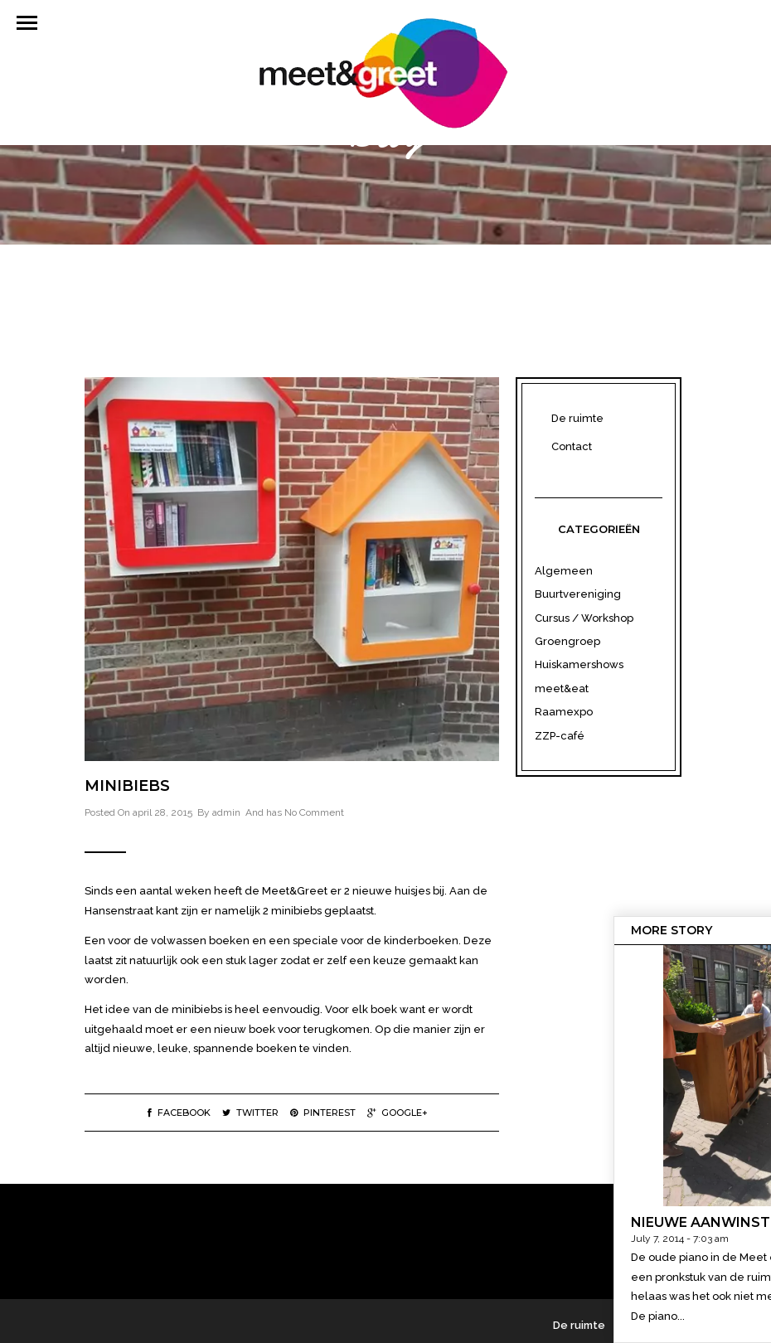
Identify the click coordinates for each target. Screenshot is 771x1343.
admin (226, 812)
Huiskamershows (579, 664)
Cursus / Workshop (584, 618)
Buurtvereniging (578, 594)
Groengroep (567, 641)
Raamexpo (564, 711)
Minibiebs (127, 786)
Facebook (179, 1112)
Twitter (250, 1112)
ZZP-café (559, 736)
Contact (571, 446)
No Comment (314, 812)
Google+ (397, 1112)
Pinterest (323, 1112)
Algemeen (564, 571)
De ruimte (577, 418)
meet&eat (562, 688)
